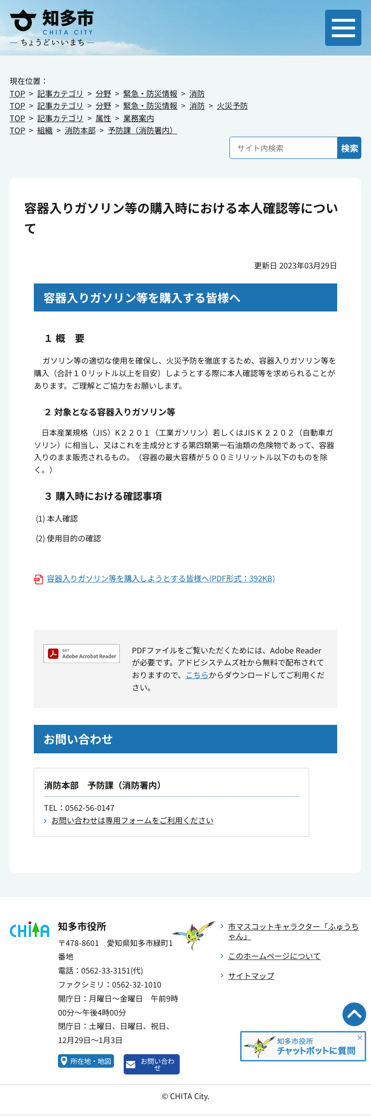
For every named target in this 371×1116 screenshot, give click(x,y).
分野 (103, 93)
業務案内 (138, 118)
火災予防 (232, 105)
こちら (197, 674)
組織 (45, 130)
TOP (17, 93)
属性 (103, 118)
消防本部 (80, 130)
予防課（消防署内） (142, 130)
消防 (197, 93)
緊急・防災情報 (150, 93)
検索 (349, 147)
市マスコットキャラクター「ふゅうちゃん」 (293, 931)
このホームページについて (274, 955)
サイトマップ (251, 975)
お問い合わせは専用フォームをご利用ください (132, 820)
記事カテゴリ (60, 93)
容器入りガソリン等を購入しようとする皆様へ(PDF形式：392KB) (161, 578)
